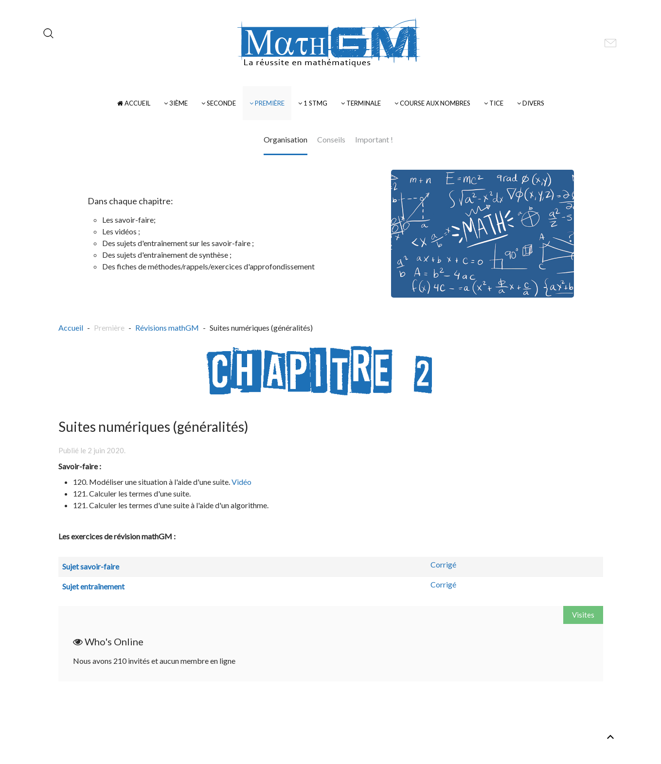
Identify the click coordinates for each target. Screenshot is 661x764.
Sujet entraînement (93, 586)
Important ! (374, 139)
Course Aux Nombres (432, 103)
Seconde (218, 103)
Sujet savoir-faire (90, 566)
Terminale (361, 103)
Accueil (133, 103)
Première (267, 103)
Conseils (331, 139)
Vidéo (241, 481)
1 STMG (312, 103)
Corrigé (443, 564)
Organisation (285, 139)
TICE (493, 103)
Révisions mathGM (167, 327)
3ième (176, 103)
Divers (530, 103)
